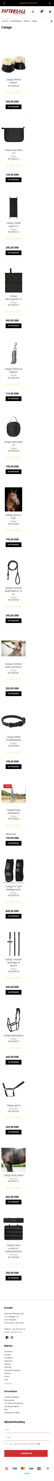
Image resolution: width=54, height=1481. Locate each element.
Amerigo (7, 1373)
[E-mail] (27, 1437)
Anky (6, 1380)
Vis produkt (13, 107)
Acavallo (7, 1355)
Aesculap (7, 1367)
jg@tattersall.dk (16, 1332)
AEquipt (7, 1364)
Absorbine (8, 1352)
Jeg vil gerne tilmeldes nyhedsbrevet (26, 1443)
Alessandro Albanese (12, 1370)
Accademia (8, 1358)
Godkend (25, 1453)
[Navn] (27, 1429)
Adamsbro (8, 1361)
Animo (6, 1376)
